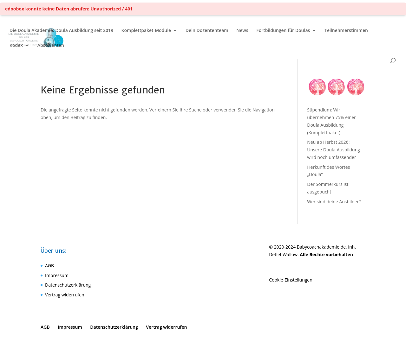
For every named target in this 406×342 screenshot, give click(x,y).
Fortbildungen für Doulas (283, 30)
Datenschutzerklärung (68, 285)
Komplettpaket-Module (146, 30)
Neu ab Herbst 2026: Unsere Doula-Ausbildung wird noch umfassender (333, 149)
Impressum (57, 275)
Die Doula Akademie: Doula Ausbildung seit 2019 (61, 30)
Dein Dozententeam (207, 30)
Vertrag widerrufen (64, 295)
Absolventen (50, 45)
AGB (49, 266)
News (242, 30)
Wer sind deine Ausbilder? (334, 202)
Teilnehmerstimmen (346, 30)
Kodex (16, 45)
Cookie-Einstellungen (290, 280)
